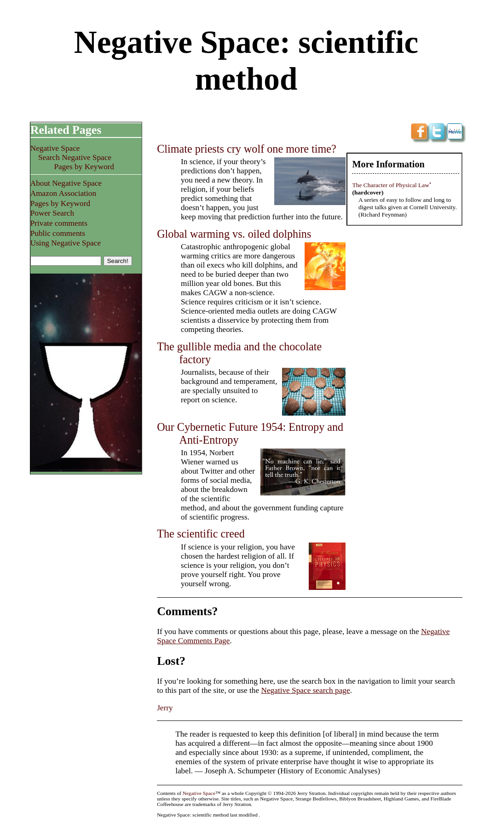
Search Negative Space (74, 157)
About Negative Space (66, 183)
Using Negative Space (65, 243)
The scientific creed (201, 533)
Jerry (165, 707)
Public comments (57, 233)
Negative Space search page (305, 690)
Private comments (58, 223)
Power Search (52, 213)
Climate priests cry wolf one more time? (246, 149)
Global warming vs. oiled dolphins (234, 234)
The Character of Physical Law (390, 185)
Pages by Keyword (84, 166)
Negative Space (55, 148)
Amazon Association (63, 193)
